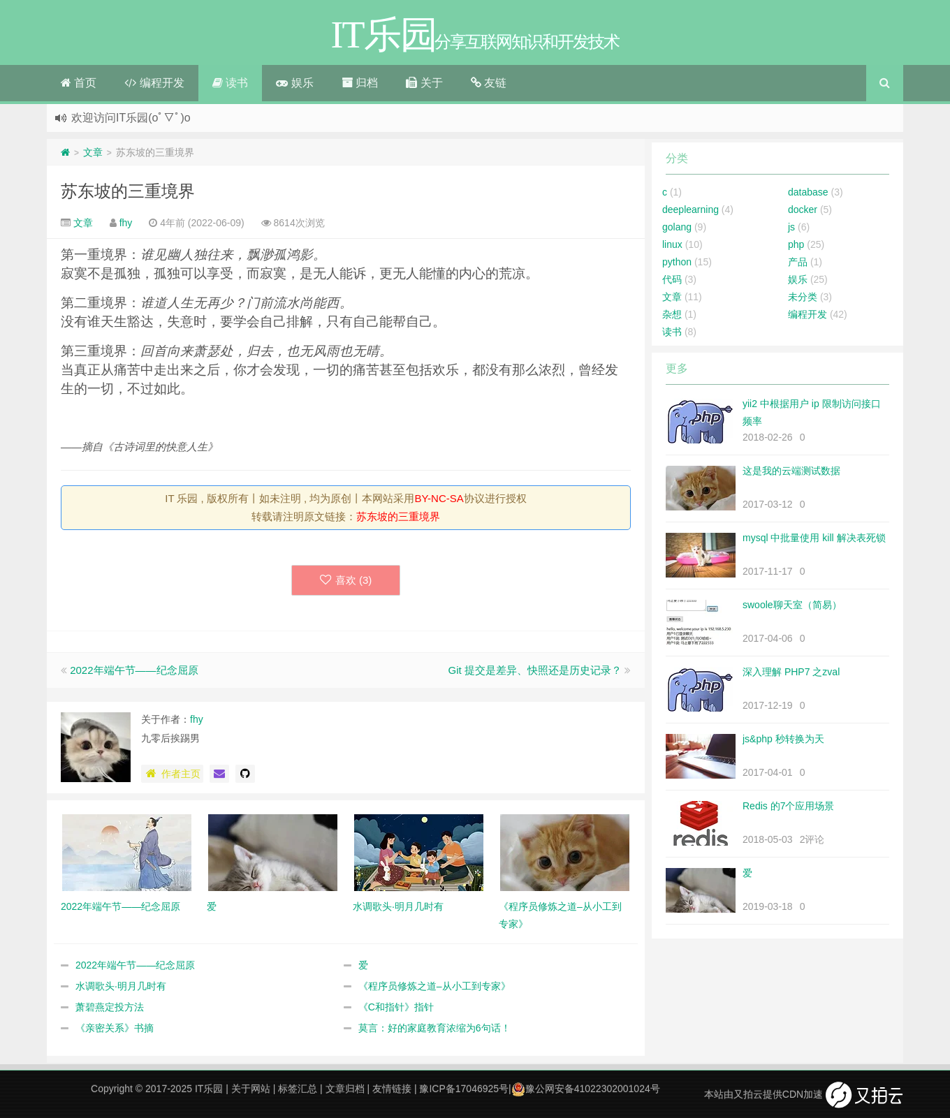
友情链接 (391, 1088)
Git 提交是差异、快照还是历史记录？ (534, 670)
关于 (424, 83)
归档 (360, 83)
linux (672, 244)
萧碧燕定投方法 (109, 1007)
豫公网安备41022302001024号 (585, 1088)
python (677, 261)
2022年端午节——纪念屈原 (134, 670)
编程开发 (154, 83)
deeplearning (690, 209)
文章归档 (345, 1088)
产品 (798, 261)
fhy (126, 222)
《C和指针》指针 (396, 1007)
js (791, 227)
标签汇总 (297, 1088)
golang (677, 227)
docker (802, 209)
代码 (672, 279)
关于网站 (250, 1088)
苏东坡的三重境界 (128, 191)
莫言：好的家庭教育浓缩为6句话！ (434, 1028)
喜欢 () (346, 580)
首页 (78, 83)
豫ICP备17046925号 (464, 1088)
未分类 (802, 296)
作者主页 (172, 773)
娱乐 (294, 83)
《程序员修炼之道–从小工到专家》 (434, 986)
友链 (488, 83)
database (808, 192)
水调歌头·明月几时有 (120, 986)
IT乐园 (209, 1088)
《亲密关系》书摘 (114, 1028)
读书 (230, 83)
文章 (93, 152)
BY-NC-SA (438, 498)
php (796, 244)
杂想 (672, 314)
